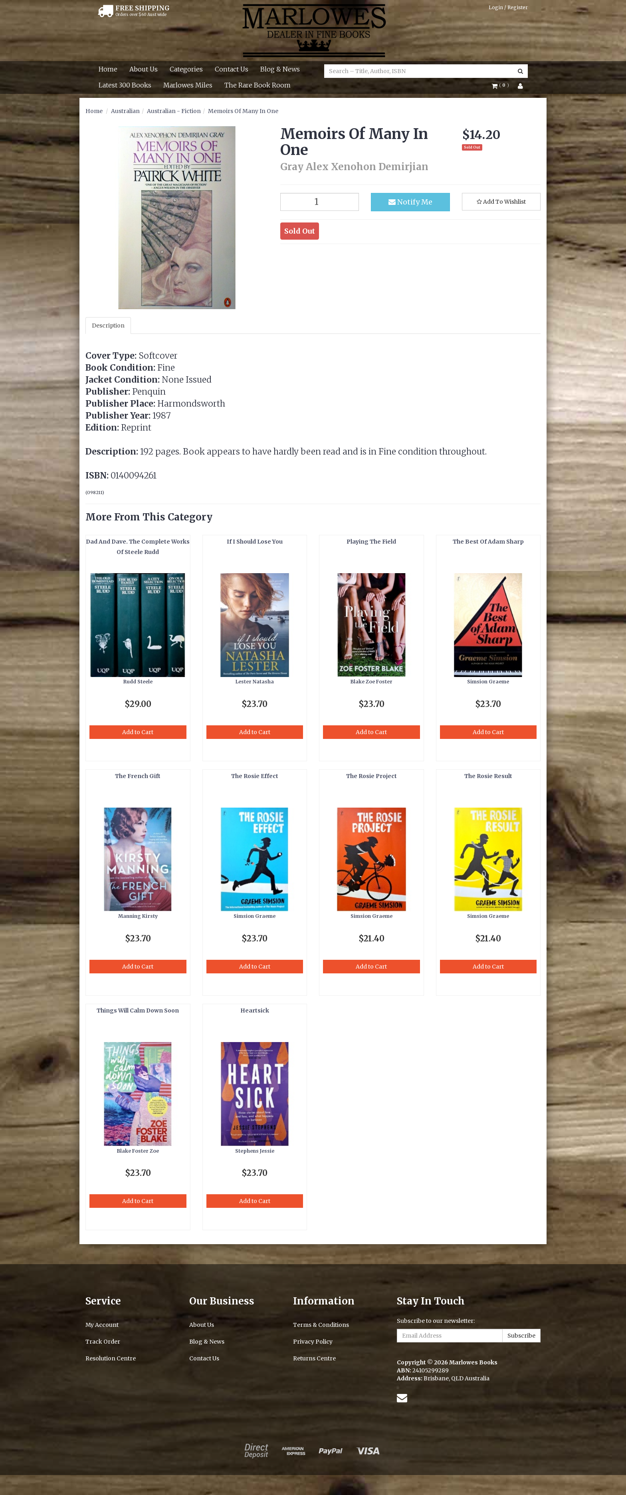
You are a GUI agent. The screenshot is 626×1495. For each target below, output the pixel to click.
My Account (102, 1324)
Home (108, 69)
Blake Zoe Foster (371, 682)
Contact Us (231, 69)
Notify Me (410, 201)
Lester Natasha (255, 682)
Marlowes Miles (187, 85)
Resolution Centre (110, 1358)
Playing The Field (371, 541)
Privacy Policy (313, 1341)
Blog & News (280, 69)
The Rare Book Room (257, 85)
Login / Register (508, 7)
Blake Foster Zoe (138, 1151)
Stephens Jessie (254, 1151)
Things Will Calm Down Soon (138, 1010)
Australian (125, 111)
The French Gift (137, 776)
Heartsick (254, 1010)
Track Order (102, 1341)
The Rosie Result (488, 776)
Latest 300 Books (125, 85)
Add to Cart (137, 732)
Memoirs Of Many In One (243, 111)
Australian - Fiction (174, 111)
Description (108, 325)
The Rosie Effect (254, 776)
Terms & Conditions (321, 1324)
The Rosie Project (371, 776)
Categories (186, 69)
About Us (143, 69)
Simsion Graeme (488, 682)
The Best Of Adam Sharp (488, 541)
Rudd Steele (138, 682)
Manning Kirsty (138, 916)
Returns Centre (314, 1358)
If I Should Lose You (255, 541)
